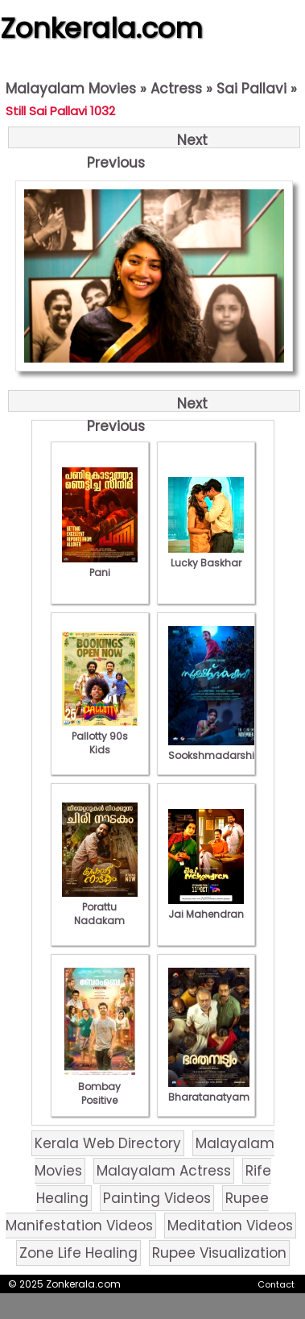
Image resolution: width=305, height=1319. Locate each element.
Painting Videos (157, 1198)
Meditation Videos (230, 1225)
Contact (276, 1284)
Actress (176, 88)
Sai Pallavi (251, 88)
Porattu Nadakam (100, 906)
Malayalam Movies (71, 88)
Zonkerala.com (101, 28)
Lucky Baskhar (206, 556)
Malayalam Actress (164, 1170)
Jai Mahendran (206, 907)
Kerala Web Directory (108, 1143)
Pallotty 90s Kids (100, 736)
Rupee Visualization (219, 1253)
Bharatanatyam (208, 1090)
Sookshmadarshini (215, 748)
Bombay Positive (100, 1086)
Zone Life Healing (78, 1253)
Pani (100, 565)
